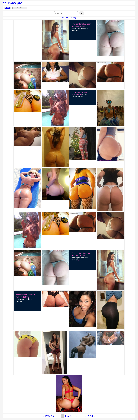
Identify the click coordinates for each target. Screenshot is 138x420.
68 (85, 416)
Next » (91, 416)
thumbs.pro (12, 3)
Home (7, 8)
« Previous (49, 416)
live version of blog (69, 18)
